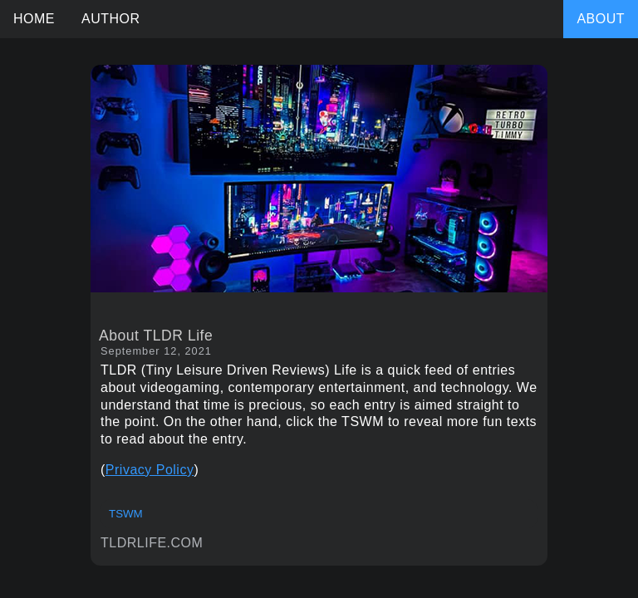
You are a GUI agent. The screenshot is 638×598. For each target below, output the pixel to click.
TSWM (126, 513)
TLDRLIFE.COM (152, 543)
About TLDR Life (156, 335)
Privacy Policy (150, 470)
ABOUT (601, 19)
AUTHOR (110, 19)
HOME (34, 19)
